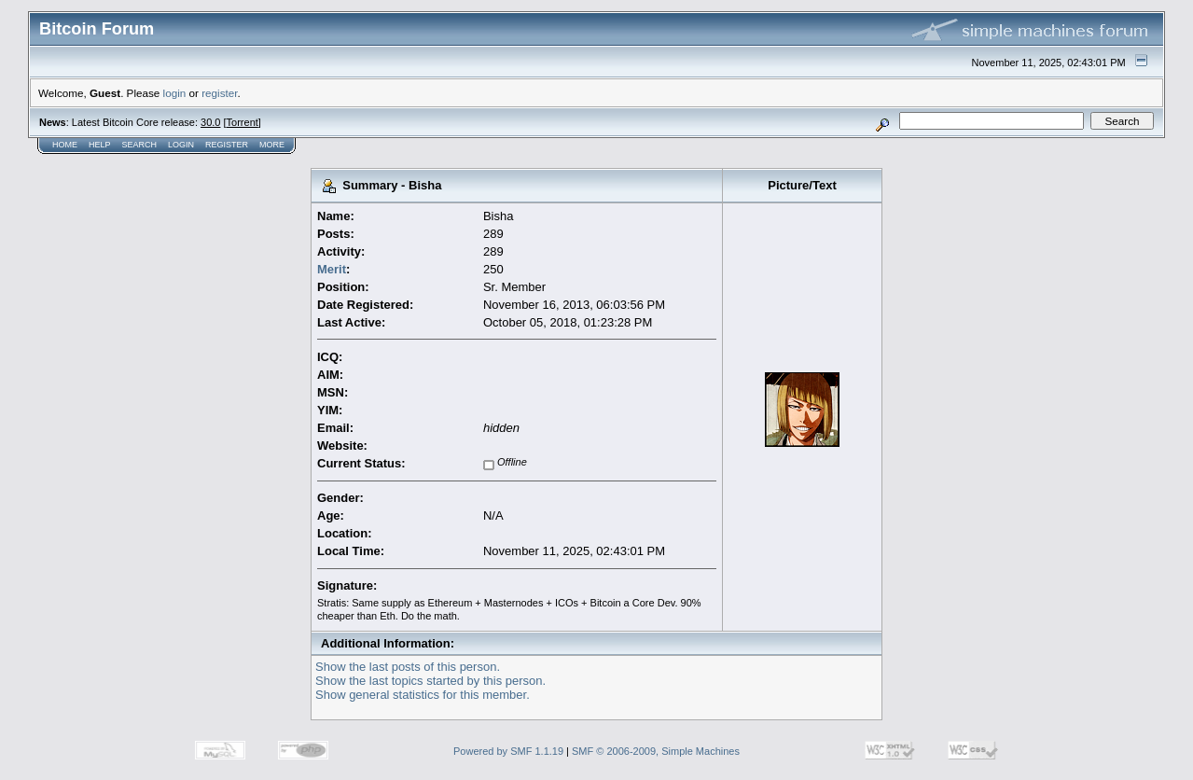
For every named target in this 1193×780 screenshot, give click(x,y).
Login (181, 144)
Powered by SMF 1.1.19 (508, 751)
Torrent (242, 122)
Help (100, 144)
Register (226, 144)
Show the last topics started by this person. (430, 681)
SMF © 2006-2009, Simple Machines (656, 751)
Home (64, 144)
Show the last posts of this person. (407, 667)
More (271, 144)
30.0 (210, 122)
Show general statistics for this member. (422, 695)
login (175, 93)
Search (140, 144)
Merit (331, 269)
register (219, 93)
